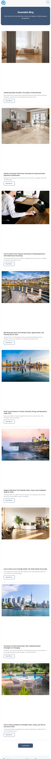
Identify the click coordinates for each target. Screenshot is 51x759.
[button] (25, 745)
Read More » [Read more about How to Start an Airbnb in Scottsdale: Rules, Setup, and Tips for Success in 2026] (9, 735)
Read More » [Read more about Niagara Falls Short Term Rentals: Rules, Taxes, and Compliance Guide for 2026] (9, 500)
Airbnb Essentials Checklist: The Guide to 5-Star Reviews (22, 93)
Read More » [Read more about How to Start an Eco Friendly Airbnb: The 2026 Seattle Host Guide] (9, 577)
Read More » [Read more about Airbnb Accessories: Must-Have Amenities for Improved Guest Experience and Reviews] (9, 183)
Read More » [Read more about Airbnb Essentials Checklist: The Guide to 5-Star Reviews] (9, 101)
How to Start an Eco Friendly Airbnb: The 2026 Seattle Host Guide (25, 569)
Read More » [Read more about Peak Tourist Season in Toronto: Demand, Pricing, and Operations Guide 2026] (9, 421)
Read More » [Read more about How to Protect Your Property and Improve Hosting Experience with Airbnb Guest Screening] (9, 264)
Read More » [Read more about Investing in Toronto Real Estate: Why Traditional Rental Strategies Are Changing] (9, 656)
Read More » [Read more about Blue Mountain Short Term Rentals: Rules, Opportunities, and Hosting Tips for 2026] (9, 342)
